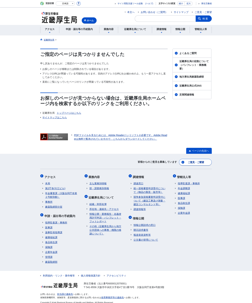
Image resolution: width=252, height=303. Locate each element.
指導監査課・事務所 (56, 218)
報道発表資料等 (142, 231)
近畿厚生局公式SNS (190, 85)
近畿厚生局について (102, 194)
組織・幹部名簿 (98, 200)
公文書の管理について (146, 236)
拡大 (189, 3)
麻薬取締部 (51, 258)
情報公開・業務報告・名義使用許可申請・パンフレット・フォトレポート (105, 214)
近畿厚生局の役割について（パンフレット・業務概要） (194, 65)
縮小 (181, 3)
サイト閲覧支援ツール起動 (130, 3)
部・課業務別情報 (99, 186)
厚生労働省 (206, 3)
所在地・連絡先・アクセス (104, 205)
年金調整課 (184, 186)
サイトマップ (181, 12)
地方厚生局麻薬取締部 (191, 76)
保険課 (48, 243)
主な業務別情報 (98, 181)
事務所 (48, 199)
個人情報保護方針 (90, 271)
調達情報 (139, 175)
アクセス (50, 175)
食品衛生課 (51, 238)
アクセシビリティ (116, 271)
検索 (205, 18)
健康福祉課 (51, 233)
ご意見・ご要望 (203, 12)
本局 (47, 181)
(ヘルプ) (149, 3)
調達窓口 (138, 181)
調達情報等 (140, 207)
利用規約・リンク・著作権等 (59, 271)
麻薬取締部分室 (53, 204)
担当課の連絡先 (64, 290)
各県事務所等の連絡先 (111, 293)
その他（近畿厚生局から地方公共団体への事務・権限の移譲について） (105, 226)
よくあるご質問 (188, 53)
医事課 (48, 223)
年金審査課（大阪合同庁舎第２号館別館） (61, 193)
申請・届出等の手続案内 (60, 212)
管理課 (48, 253)
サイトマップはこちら (54, 117)
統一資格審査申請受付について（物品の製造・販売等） (149, 188)
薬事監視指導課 (53, 228)
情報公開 (139, 215)
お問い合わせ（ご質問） (154, 12)
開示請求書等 (141, 226)
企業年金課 (51, 248)
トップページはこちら (69, 112)
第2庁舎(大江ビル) (55, 186)
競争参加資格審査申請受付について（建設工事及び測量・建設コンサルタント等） (149, 198)
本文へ (131, 12)
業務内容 (95, 175)
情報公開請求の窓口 (145, 221)
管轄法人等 (185, 175)
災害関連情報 (186, 94)
